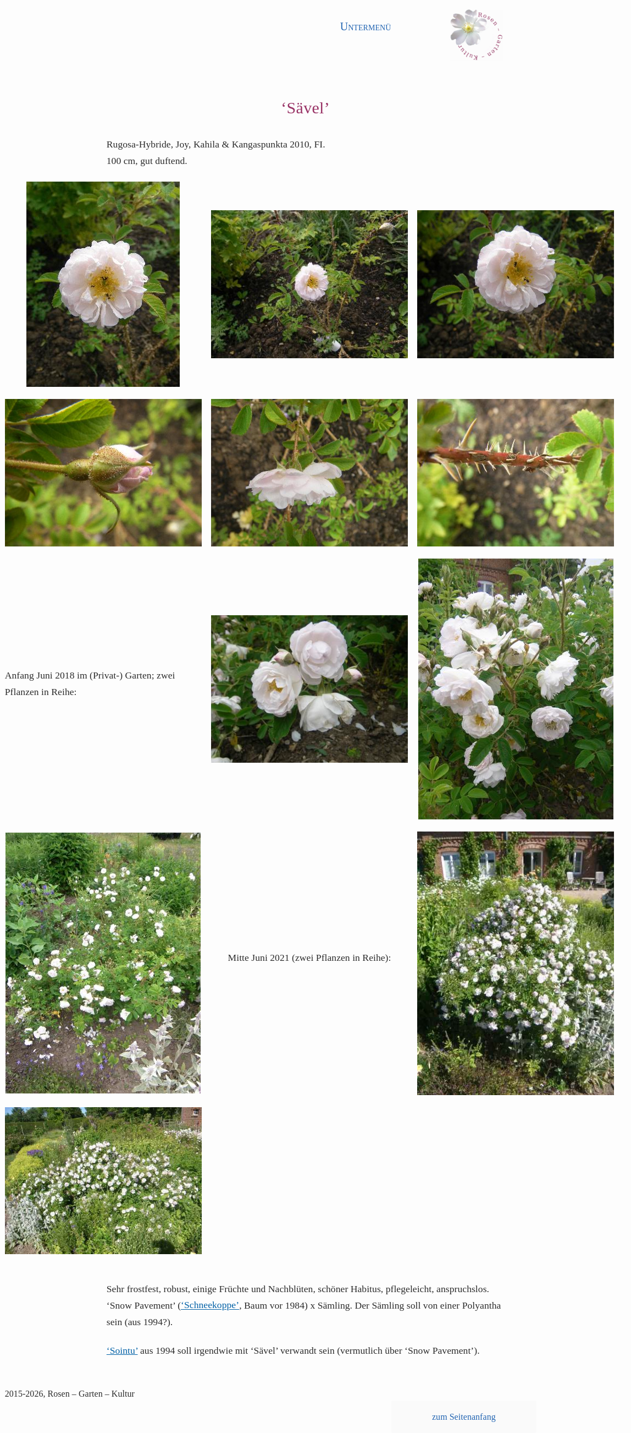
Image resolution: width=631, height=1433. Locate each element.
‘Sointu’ (122, 1350)
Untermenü (365, 26)
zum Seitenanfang (464, 1416)
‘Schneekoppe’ (210, 1305)
